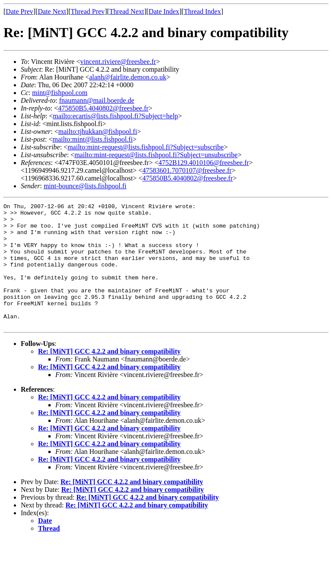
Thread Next (126, 11)
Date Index (164, 11)
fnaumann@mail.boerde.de (96, 100)
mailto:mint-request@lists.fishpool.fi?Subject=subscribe (145, 147)
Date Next (52, 11)
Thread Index (202, 11)
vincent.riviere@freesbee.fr (118, 61)
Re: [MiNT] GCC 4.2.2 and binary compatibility (109, 376)
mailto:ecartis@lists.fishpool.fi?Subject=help (115, 116)
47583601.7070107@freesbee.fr (187, 170)
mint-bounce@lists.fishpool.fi (85, 186)
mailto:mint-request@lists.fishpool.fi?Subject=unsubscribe (155, 154)
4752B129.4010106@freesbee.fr (203, 162)
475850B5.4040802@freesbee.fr (103, 108)
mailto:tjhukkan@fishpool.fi (97, 131)
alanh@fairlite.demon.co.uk (127, 77)
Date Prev (19, 11)
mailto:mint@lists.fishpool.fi (92, 139)
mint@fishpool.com (59, 92)
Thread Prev (87, 11)
